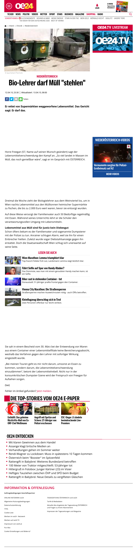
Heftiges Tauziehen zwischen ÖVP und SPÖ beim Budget (42, 473)
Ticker (10, 14)
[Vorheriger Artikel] (8, 410)
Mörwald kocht (97, 18)
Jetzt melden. (44, 391)
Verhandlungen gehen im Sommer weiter (33, 450)
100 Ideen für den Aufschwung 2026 (35, 21)
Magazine (79, 14)
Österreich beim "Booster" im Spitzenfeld (33, 458)
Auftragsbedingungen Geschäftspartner (19, 493)
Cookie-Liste (8, 513)
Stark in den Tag (72, 18)
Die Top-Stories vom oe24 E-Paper (44, 398)
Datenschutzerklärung (12, 505)
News (18, 14)
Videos (35, 14)
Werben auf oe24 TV (11, 520)
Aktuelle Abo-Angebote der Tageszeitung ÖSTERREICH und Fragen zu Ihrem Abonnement (67, 506)
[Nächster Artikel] (86, 410)
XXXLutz (109, 18)
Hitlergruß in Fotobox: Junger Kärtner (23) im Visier (39, 469)
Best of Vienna (57, 21)
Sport (52, 14)
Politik (26, 14)
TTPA (6, 509)
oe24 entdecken (20, 436)
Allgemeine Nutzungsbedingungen (17, 501)
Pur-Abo (7, 527)
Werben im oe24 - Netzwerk (14, 516)
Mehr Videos (112, 174)
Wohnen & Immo (43, 18)
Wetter (43, 14)
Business (69, 14)
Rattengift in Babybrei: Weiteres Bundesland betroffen (41, 461)
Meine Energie (57, 18)
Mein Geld (84, 18)
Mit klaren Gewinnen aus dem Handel (31, 442)
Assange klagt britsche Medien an (28, 446)
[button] (8, 6)
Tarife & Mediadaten (54, 501)
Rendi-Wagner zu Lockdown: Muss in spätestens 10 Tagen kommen (49, 454)
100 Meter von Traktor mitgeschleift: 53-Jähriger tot (39, 465)
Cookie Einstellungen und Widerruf (17, 531)
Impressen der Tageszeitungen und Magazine (64, 511)
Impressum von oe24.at (13, 524)
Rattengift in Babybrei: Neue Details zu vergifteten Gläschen (44, 477)
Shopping (90, 14)
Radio (100, 14)
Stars (59, 14)
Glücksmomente (28, 18)
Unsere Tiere (119, 18)
